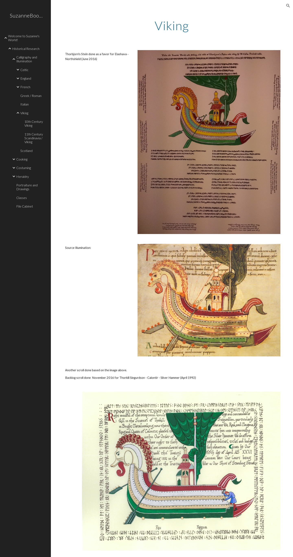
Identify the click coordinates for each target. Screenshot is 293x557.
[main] (172, 25)
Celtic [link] (24, 70)
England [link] (25, 78)
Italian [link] (24, 104)
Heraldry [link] (22, 176)
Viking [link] (24, 113)
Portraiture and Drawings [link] (27, 187)
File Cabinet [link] (24, 206)
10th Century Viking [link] (33, 123)
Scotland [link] (26, 151)
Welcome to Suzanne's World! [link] (23, 38)
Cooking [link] (21, 159)
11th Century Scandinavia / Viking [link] (33, 138)
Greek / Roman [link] (31, 96)
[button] (288, 6)
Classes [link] (21, 198)
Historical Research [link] (25, 49)
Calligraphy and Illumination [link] (26, 59)
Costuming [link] (23, 168)
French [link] (25, 87)
